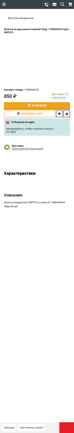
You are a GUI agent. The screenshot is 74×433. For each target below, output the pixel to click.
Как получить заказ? (31, 427)
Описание (9, 427)
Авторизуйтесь (15, 128)
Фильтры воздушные (21, 18)
